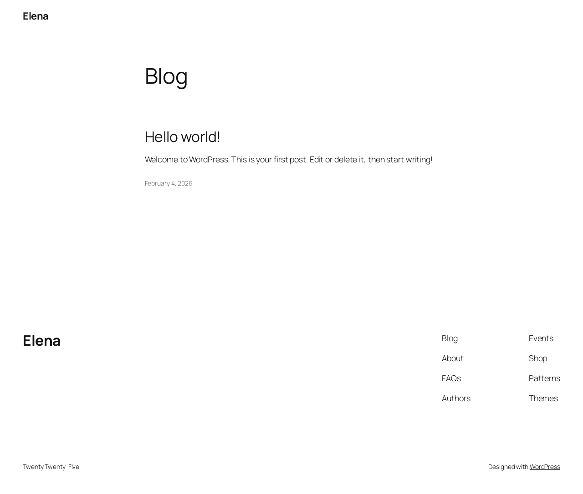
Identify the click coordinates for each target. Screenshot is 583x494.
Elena (36, 16)
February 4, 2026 (169, 183)
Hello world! (183, 137)
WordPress (545, 466)
